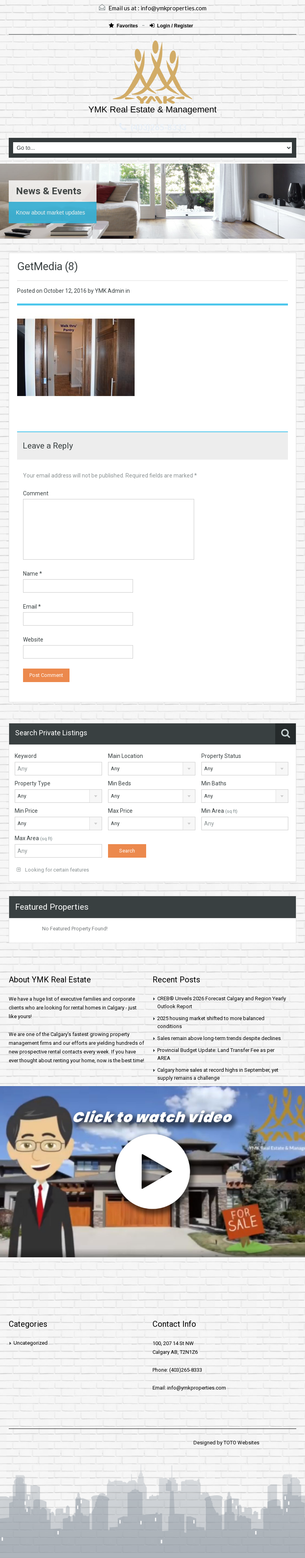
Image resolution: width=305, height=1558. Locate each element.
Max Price (120, 811)
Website (33, 639)
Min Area (219, 811)
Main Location (125, 756)
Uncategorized (31, 1343)
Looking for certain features (53, 870)
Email (32, 606)
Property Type (32, 783)
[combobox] (151, 768)
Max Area (33, 838)
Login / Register (171, 26)
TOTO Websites (241, 1443)
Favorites (124, 26)
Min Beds (119, 783)
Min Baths (213, 783)
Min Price (26, 811)
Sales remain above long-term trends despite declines (219, 1038)
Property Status (221, 756)
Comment (35, 493)
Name (32, 573)
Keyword (26, 756)
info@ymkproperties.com (174, 8)
